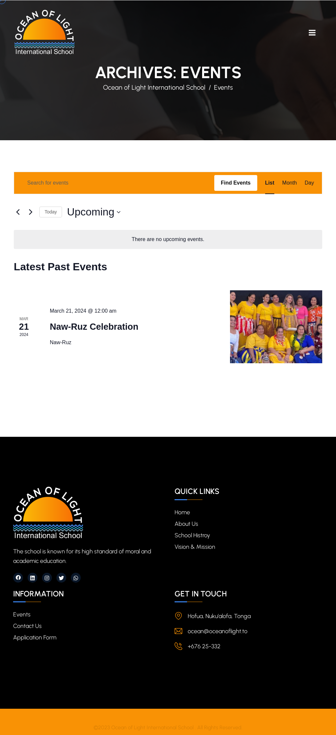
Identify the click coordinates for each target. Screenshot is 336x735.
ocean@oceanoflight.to (217, 631)
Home (182, 512)
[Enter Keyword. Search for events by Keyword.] (114, 183)
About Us (186, 523)
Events (22, 614)
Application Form (34, 637)
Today (51, 211)
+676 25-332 (204, 646)
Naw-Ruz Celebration (94, 327)
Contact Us (27, 626)
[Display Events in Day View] (309, 183)
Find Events (236, 183)
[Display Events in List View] (269, 183)
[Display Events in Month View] (289, 183)
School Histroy (192, 535)
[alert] (168, 239)
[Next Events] (30, 212)
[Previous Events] (18, 212)
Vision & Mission (195, 546)
